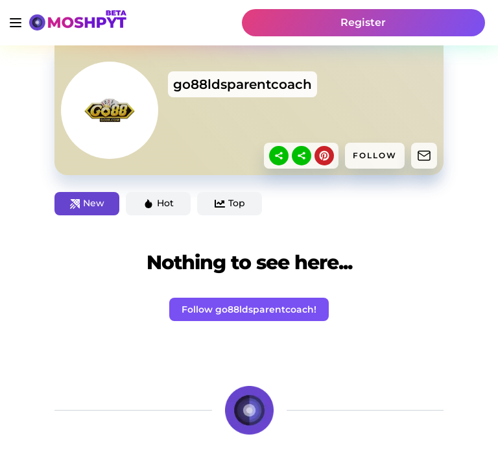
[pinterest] (324, 155)
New (87, 203)
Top (230, 203)
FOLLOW (375, 155)
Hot (158, 203)
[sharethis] (279, 155)
